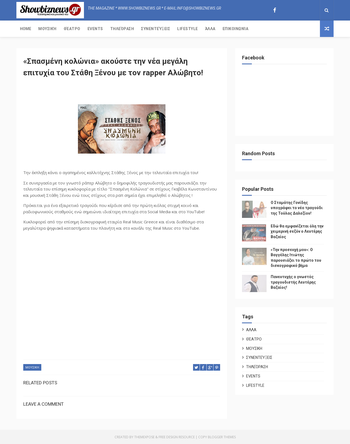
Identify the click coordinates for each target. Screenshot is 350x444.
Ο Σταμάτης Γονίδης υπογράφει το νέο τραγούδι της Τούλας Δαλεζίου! (297, 207)
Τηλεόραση (122, 29)
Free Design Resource (177, 437)
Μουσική (47, 29)
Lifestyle (187, 29)
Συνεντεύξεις (155, 29)
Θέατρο (72, 29)
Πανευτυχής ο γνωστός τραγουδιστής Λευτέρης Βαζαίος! (293, 282)
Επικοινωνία (236, 29)
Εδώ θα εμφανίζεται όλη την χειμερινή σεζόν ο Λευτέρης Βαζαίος (297, 231)
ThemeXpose (144, 437)
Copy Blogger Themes (217, 437)
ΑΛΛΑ (251, 330)
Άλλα (210, 29)
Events (95, 29)
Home (25, 29)
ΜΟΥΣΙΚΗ (32, 367)
